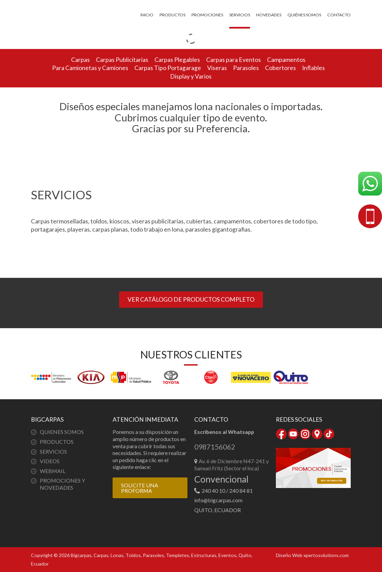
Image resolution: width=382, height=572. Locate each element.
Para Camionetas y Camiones (90, 67)
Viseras (217, 67)
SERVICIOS (53, 451)
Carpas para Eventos (233, 59)
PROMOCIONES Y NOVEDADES (62, 484)
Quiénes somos (304, 14)
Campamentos (286, 59)
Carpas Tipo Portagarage (167, 67)
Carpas (80, 59)
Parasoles (246, 67)
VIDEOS (50, 461)
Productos (172, 14)
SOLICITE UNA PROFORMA (139, 488)
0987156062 (214, 447)
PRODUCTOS (56, 441)
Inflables (313, 67)
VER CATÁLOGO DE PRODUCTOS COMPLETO (191, 299)
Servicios (239, 14)
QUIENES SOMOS (62, 431)
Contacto (339, 14)
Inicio (146, 14)
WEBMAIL (52, 471)
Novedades (268, 14)
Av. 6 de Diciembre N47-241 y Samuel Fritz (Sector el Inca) (231, 464)
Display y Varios (191, 76)
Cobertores (280, 67)
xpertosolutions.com (326, 555)
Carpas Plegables (177, 59)
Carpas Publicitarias (122, 59)
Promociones (207, 14)
